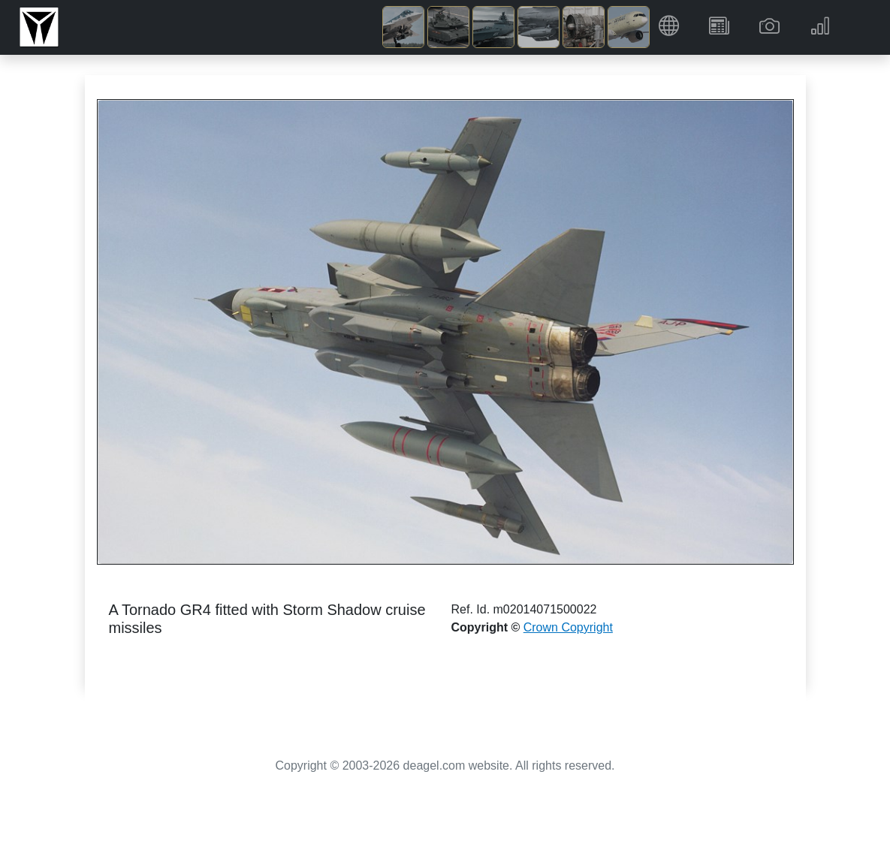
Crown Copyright (568, 627)
